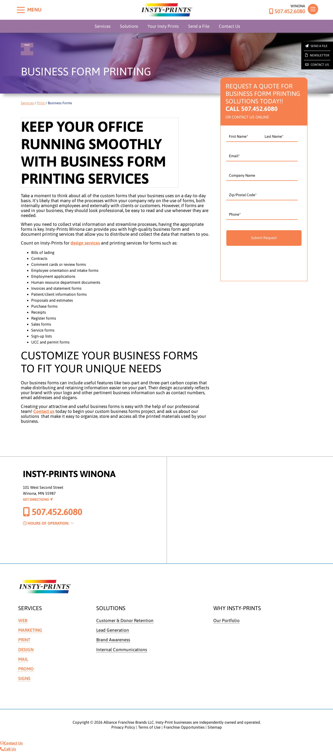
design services (85, 243)
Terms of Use (149, 727)
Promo (26, 668)
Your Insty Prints (163, 26)
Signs (24, 678)
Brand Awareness (113, 639)
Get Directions (38, 499)
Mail (23, 659)
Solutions (129, 26)
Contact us (43, 411)
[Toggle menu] (20, 10)
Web (22, 620)
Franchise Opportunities (184, 727)
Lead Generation (112, 630)
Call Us (8, 749)
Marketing (30, 630)
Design (26, 649)
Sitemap (215, 727)
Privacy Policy (123, 727)
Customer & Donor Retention (124, 620)
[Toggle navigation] (313, 9)
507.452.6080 (287, 11)
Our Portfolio (226, 620)
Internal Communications (121, 649)
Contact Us (229, 26)
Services (103, 26)
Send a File (198, 26)
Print (41, 103)
